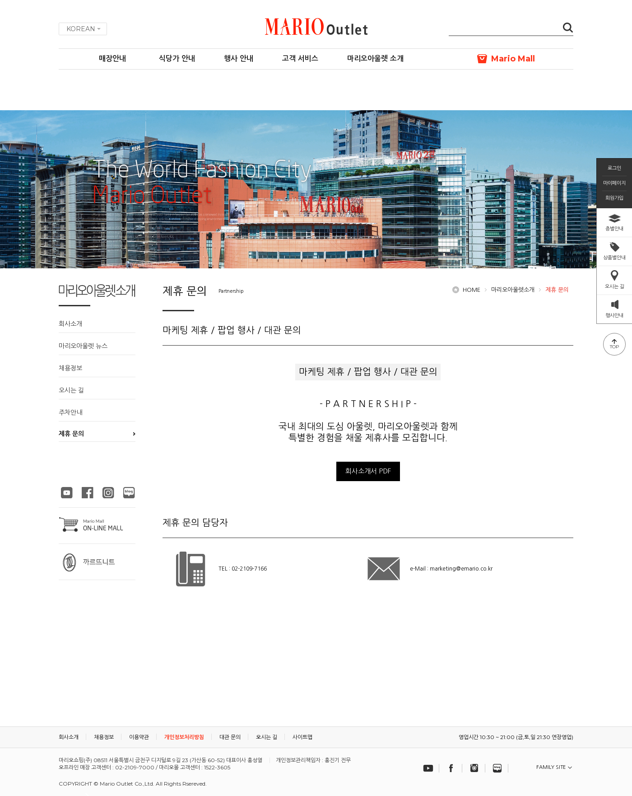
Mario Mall (513, 59)
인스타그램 (474, 768)
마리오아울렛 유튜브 (67, 492)
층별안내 (614, 228)
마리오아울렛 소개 (375, 58)
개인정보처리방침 (184, 737)
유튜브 (428, 768)
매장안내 (112, 58)
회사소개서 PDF (368, 471)
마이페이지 (614, 183)
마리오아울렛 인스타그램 (108, 492)
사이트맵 (302, 737)
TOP (614, 347)
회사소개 (70, 324)
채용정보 (70, 368)
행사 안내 (238, 58)
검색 (567, 28)
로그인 (614, 168)
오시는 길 (71, 390)
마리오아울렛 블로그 (129, 492)
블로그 (497, 768)
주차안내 (70, 412)
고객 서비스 (300, 58)
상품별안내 (614, 257)
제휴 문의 (71, 434)
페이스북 (451, 768)
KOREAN (80, 29)
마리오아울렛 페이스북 (87, 492)
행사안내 (614, 315)
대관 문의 (230, 737)
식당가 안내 (177, 58)
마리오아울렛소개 (512, 290)
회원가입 (614, 198)
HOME (471, 290)
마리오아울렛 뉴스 (83, 346)
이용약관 (139, 737)
